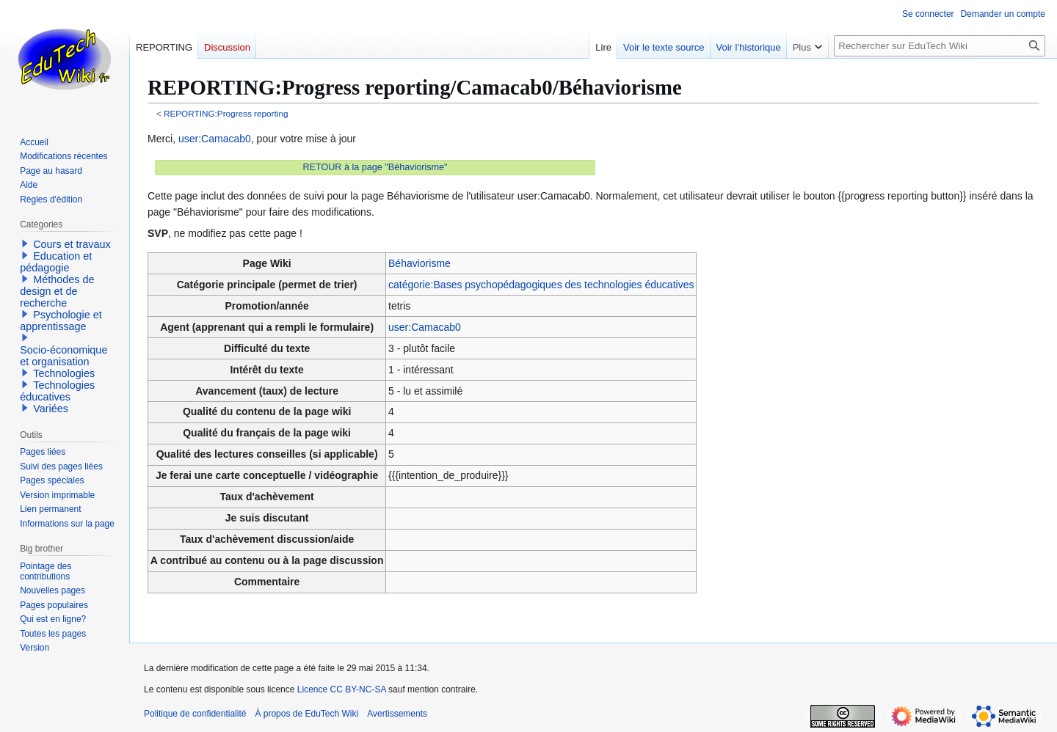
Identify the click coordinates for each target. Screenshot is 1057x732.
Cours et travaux (72, 244)
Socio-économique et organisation (63, 355)
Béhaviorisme (419, 263)
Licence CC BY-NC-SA (341, 689)
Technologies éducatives (57, 391)
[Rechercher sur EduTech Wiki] (939, 45)
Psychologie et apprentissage (61, 320)
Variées (50, 408)
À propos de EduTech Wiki (306, 714)
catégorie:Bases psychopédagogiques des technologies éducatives (541, 284)
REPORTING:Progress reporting (226, 113)
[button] (25, 243)
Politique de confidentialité (195, 714)
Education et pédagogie (56, 262)
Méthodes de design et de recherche (57, 291)
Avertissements (397, 714)
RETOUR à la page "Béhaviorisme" (375, 167)
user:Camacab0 (214, 138)
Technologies (64, 373)
